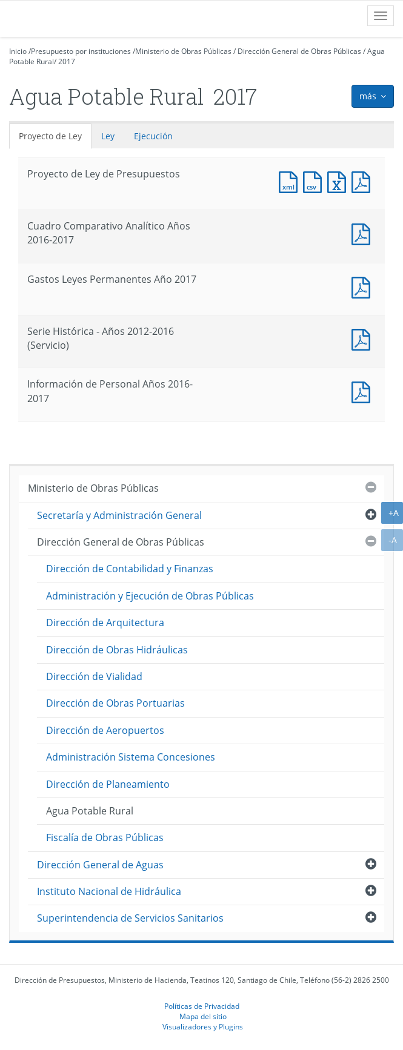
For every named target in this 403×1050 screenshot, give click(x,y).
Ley (108, 136)
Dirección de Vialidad (94, 676)
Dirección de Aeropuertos (105, 730)
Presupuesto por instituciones (81, 51)
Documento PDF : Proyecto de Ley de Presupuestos (363, 180)
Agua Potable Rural (89, 810)
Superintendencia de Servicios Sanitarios (130, 918)
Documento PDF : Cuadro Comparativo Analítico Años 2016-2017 (363, 232)
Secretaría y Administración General (119, 515)
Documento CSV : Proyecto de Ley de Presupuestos (315, 180)
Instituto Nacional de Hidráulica (109, 891)
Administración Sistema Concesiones (130, 757)
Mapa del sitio (203, 1016)
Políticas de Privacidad (201, 1006)
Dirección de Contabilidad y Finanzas (129, 568)
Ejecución (153, 136)
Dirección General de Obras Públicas (299, 51)
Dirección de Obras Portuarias (115, 703)
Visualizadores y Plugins (202, 1026)
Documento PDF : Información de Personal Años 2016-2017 (363, 390)
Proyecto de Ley (50, 136)
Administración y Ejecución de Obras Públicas (150, 596)
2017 (66, 61)
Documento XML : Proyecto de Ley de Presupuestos (291, 180)
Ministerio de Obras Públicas (183, 51)
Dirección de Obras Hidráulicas (117, 649)
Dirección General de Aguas (100, 864)
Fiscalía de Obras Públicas (105, 837)
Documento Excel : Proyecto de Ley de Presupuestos (339, 180)
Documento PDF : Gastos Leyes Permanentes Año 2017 (363, 286)
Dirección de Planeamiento (108, 784)
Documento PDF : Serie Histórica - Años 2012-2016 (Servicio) (363, 338)
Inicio (18, 51)
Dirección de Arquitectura (105, 622)
